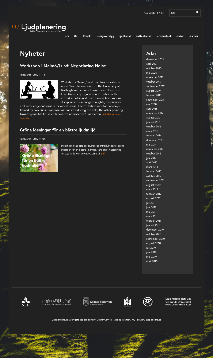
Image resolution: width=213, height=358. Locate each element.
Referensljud (163, 36)
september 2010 (155, 238)
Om (76, 36)
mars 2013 (152, 167)
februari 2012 (153, 194)
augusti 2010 (153, 243)
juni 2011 (151, 207)
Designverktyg (105, 36)
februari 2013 (153, 171)
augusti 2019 (153, 90)
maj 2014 (151, 144)
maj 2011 (151, 211)
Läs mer (193, 36)
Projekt (87, 36)
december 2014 (155, 140)
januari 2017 (153, 122)
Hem (66, 36)
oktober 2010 (153, 234)
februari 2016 (153, 135)
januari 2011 (153, 225)
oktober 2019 (153, 81)
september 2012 (155, 180)
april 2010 (152, 261)
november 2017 (154, 113)
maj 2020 (151, 72)
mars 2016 (152, 131)
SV (158, 12)
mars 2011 (152, 216)
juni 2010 (151, 252)
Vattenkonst (143, 36)
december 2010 (155, 229)
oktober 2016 (153, 126)
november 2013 (154, 149)
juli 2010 (151, 247)
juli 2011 (150, 202)
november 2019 (154, 77)
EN (162, 12)
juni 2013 (151, 158)
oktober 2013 (153, 153)
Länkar (180, 36)
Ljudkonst (125, 36)
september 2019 (155, 86)
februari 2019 (153, 95)
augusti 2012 (153, 185)
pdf (103, 153)
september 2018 (155, 99)
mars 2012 (152, 189)
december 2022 (155, 59)
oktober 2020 (154, 68)
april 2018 (152, 108)
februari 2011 (153, 220)
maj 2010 (151, 256)
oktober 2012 (153, 176)
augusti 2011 (153, 198)
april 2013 (151, 162)
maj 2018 (151, 104)
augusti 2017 (153, 117)
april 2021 (151, 63)
